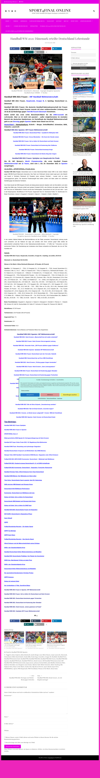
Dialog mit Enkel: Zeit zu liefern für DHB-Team (17, 505)
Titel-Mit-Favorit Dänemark (36, 112)
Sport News (74, 21)
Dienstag (16, 121)
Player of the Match (18, 666)
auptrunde (31, 101)
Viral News (50, 757)
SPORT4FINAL (19, 169)
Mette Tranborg (55, 664)
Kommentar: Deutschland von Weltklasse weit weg (19, 493)
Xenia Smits (54, 668)
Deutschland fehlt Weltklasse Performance (17, 488)
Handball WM (24, 659)
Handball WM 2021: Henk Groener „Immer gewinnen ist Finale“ (23, 607)
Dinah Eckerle (19, 657)
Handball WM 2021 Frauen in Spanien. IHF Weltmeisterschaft (22, 589)
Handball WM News (27, 661)
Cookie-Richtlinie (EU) (21, 26)
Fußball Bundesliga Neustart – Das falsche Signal (19, 539)
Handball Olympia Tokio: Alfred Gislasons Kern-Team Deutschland (24, 471)
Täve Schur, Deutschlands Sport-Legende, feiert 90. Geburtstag (23, 480)
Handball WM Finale (15, 661)
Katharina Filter (60, 663)
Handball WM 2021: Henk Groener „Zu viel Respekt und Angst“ (51, 678)
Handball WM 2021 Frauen (48, 659)
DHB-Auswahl (58, 115)
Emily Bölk (27, 657)
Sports (15, 668)
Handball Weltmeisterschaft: (45, 97)
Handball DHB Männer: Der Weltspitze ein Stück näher (20, 476)
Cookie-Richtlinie (42, 398)
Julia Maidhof (51, 663)
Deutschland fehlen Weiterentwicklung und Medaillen (20, 568)
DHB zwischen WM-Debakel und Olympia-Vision (18, 484)
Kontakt (58, 21)
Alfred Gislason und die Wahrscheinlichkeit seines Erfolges (22, 543)
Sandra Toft (28, 666)
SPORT (7, 21)
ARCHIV (7, 26)
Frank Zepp (50, 21)
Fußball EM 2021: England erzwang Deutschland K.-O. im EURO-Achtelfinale (27, 463)
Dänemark (64, 655)
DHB (13, 657)
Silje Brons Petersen (37, 666)
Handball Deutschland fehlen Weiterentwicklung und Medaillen (22, 552)
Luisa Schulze (28, 664)
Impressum (59, 398)
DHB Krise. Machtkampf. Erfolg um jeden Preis (18, 560)
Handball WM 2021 (34, 659)
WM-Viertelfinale (33, 668)
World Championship (33, 161)
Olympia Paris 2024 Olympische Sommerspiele (19, 31)
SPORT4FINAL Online (50, 10)
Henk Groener (38, 661)
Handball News (62, 657)
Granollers (41, 657)
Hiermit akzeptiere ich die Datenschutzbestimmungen (79, 64)
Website (6, 730)
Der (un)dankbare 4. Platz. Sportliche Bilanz (17, 585)
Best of (66, 21)
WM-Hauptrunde (22, 668)
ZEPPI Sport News (9, 535)
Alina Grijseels (16, 655)
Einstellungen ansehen (70, 395)
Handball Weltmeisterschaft (12, 659)
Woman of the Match (44, 668)
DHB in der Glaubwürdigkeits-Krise (14, 547)
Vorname (73, 52)
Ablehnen (50, 395)
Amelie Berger (35, 655)
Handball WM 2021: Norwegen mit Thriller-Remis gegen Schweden (20, 678)
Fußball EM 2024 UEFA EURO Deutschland (53, 26)
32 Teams (25, 163)
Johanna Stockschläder (40, 663)
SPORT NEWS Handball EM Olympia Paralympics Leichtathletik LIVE (50, 13)
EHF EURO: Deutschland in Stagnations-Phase (18, 514)
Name (6, 717)
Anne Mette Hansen (45, 655)
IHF (31, 97)
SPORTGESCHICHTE (85, 21)
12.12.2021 (8, 169)
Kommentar (8, 695)
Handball (54, 657)
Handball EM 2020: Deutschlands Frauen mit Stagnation (20, 509)
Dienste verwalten (25, 390)
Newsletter (34, 26)
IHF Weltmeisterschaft (19, 663)
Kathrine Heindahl (9, 664)
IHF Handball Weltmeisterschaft (52, 661)
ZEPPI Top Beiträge (10, 530)
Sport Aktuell (8, 518)
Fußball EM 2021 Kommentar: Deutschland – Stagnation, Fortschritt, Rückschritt (28, 467)
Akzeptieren (30, 395)
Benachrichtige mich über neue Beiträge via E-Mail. (20, 742)
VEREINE (15, 21)
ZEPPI (6, 522)
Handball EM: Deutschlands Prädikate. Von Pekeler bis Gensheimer (24, 556)
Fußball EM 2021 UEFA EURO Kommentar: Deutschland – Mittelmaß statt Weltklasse (29, 459)
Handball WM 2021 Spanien (19, 652)
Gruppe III (40, 101)
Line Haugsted (20, 664)
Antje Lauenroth (55, 655)
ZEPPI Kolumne (9, 577)
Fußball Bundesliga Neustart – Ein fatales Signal (18, 526)
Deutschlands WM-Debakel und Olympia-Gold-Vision (20, 501)
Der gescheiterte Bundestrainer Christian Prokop (18, 573)
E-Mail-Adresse (9, 723)
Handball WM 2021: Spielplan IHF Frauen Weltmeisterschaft (22, 611)
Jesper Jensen (30, 663)
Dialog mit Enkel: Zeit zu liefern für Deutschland (18, 497)
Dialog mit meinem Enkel (11, 581)
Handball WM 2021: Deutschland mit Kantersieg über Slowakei (22, 602)
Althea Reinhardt (25, 655)
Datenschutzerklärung (51, 398)
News (11, 666)
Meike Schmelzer (45, 664)
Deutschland (9, 124)
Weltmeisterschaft (11, 163)
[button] (15, 48)
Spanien (28, 121)
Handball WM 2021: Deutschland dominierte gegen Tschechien (22, 598)
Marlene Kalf (36, 664)
